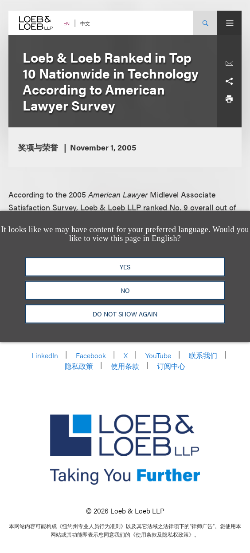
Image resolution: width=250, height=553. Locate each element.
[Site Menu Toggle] (229, 23)
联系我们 (203, 355)
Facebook (91, 355)
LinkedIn (44, 355)
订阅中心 (171, 366)
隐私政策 (79, 366)
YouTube (158, 355)
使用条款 (125, 366)
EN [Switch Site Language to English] (66, 23)
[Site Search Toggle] (205, 23)
